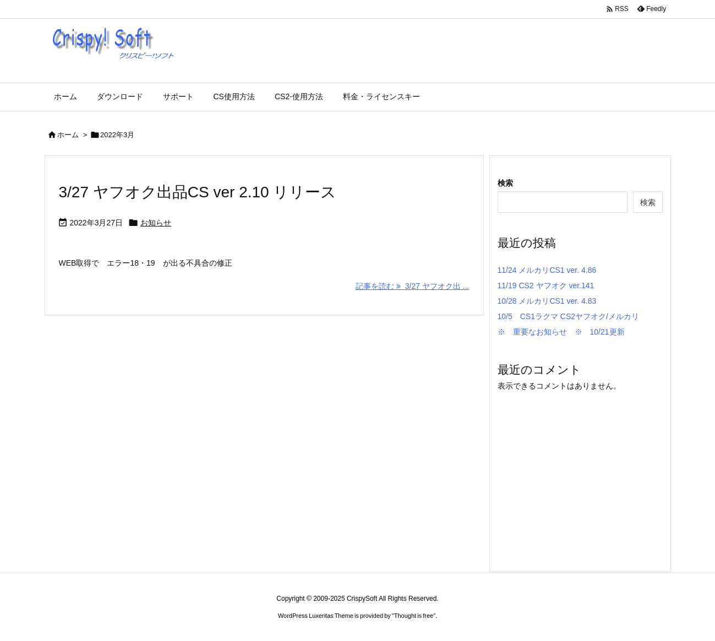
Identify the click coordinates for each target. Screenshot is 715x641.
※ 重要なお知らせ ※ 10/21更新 (561, 331)
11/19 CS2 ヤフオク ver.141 (546, 285)
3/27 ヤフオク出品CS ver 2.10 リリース (198, 192)
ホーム (68, 135)
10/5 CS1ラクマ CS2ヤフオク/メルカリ (569, 316)
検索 (505, 183)
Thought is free (413, 615)
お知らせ (155, 222)
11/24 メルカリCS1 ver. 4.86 (547, 270)
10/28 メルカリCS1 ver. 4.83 (547, 301)
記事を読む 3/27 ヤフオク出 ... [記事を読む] (412, 286)
